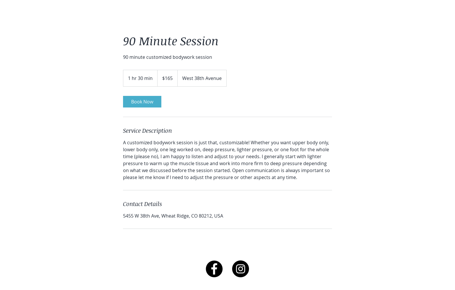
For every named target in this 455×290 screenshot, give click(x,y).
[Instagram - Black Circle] (240, 268)
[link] (142, 101)
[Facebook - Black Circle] (214, 268)
